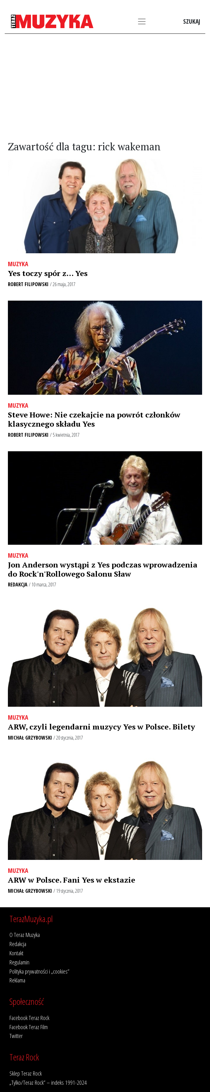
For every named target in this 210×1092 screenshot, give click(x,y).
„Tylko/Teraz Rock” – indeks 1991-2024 (48, 1082)
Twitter (16, 1035)
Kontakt (16, 953)
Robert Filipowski (28, 284)
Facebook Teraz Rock (29, 1017)
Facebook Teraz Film (28, 1027)
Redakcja (17, 584)
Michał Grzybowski (30, 737)
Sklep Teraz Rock (25, 1073)
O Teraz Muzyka (24, 934)
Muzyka (18, 264)
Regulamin (19, 962)
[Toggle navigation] (141, 21)
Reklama (17, 980)
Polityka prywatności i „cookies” (39, 971)
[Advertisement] (105, 87)
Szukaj (191, 21)
